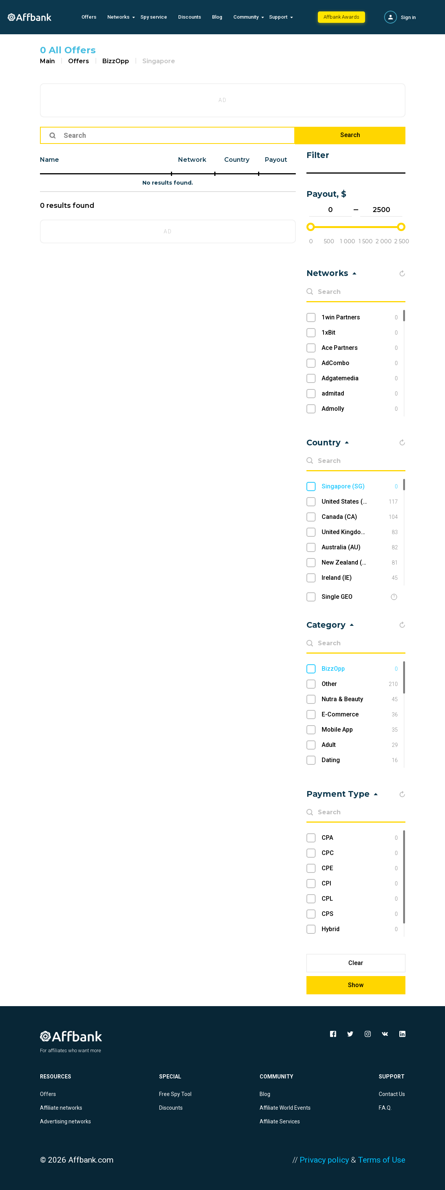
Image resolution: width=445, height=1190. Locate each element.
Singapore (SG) (359, 486)
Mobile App (359, 729)
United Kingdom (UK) (359, 532)
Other (359, 684)
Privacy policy (324, 1159)
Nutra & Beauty (359, 699)
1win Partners (359, 317)
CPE (359, 868)
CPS (359, 914)
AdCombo (359, 363)
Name (49, 159)
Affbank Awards (341, 17)
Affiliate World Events (285, 1107)
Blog (217, 17)
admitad (359, 393)
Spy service (153, 17)
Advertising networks (65, 1121)
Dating (359, 760)
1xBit (359, 332)
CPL (359, 898)
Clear (355, 963)
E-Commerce (359, 714)
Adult (359, 745)
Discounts (189, 17)
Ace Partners (359, 348)
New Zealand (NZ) (359, 562)
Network (192, 159)
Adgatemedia (359, 378)
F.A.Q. (385, 1107)
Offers (88, 17)
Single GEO (337, 596)
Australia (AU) (359, 547)
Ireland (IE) (359, 577)
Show (356, 985)
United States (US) (359, 501)
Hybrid (359, 929)
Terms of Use (381, 1159)
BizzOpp (115, 61)
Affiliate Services (280, 1121)
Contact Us (392, 1094)
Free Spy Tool (175, 1094)
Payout (276, 159)
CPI (359, 883)
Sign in (408, 17)
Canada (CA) (359, 517)
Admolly (359, 408)
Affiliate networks (61, 1107)
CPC (359, 853)
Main (47, 61)
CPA (359, 837)
